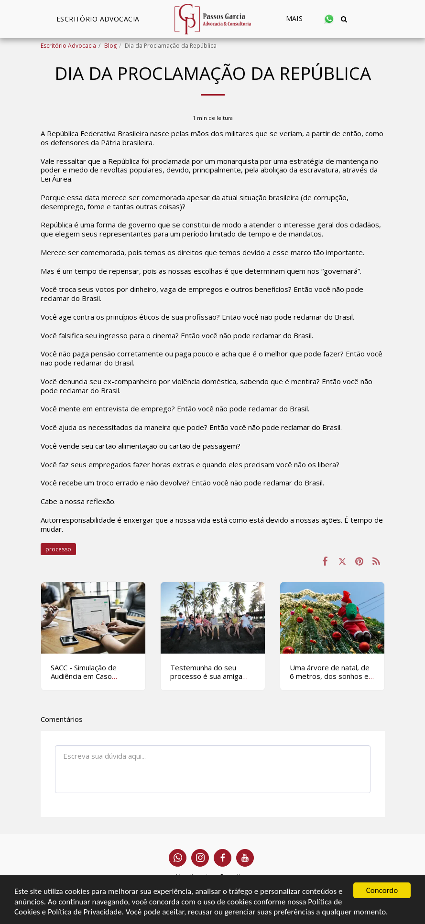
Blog (110, 46)
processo (58, 549)
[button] (330, 19)
